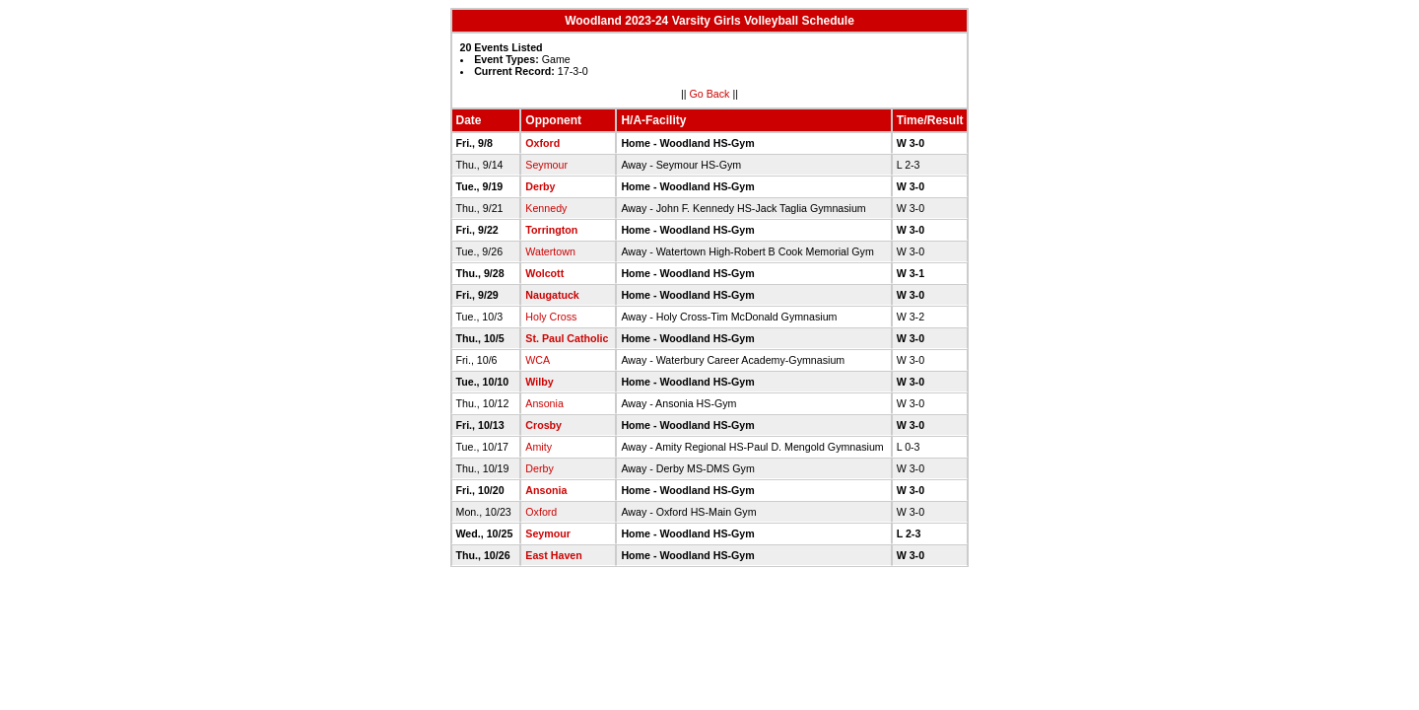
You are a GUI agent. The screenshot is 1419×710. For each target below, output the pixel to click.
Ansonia (544, 403)
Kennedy (546, 208)
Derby (540, 186)
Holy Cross (550, 316)
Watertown (550, 251)
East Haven (553, 555)
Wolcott (544, 273)
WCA (537, 360)
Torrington (551, 230)
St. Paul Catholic (566, 338)
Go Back (710, 94)
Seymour (546, 165)
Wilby (539, 382)
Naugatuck (551, 295)
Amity (538, 447)
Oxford (542, 143)
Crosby (543, 425)
